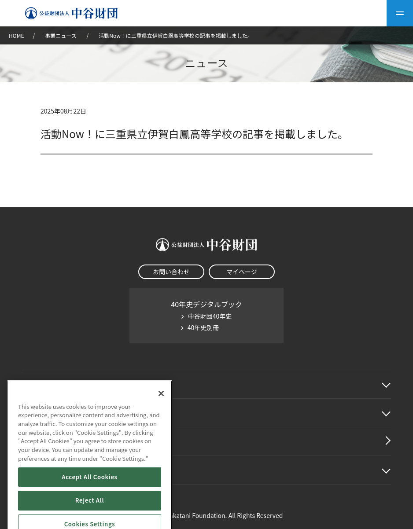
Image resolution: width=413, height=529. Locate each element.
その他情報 (39, 470)
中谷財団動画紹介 (50, 441)
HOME (16, 35)
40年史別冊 (203, 327)
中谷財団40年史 (210, 316)
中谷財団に (50, 384)
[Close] (161, 424)
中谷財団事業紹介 (50, 413)
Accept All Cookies (89, 508)
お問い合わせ (171, 271)
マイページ (241, 271)
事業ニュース (61, 35)
